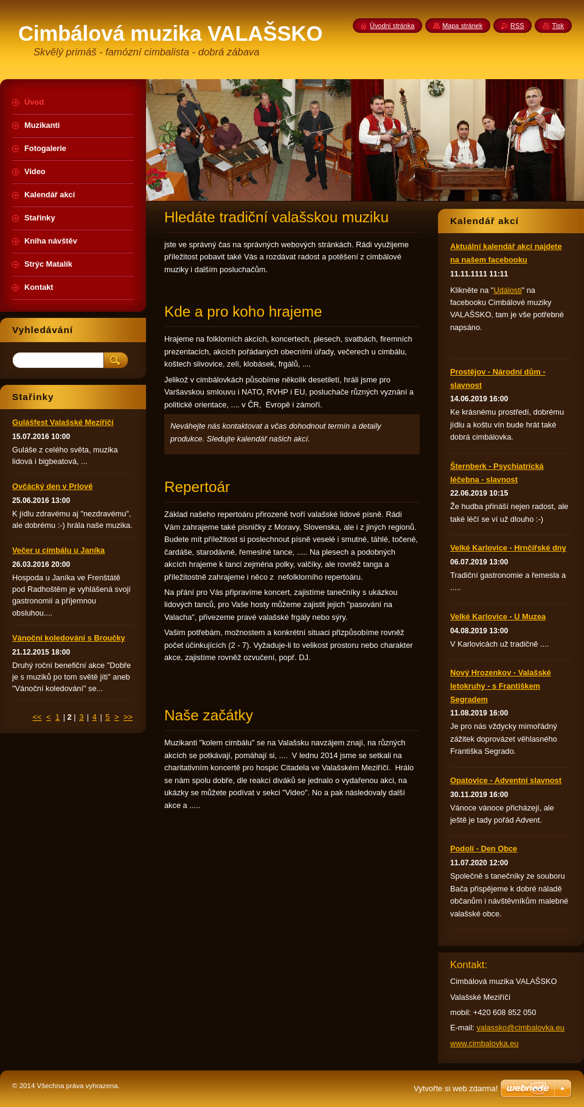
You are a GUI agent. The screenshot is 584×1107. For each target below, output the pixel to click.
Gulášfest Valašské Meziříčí (62, 422)
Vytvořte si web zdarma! (456, 1088)
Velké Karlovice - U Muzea (498, 616)
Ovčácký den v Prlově (52, 486)
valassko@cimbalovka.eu (520, 1027)
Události (507, 290)
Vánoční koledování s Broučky (68, 637)
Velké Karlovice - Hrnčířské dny (508, 547)
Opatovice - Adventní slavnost (505, 780)
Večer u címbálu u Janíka (58, 550)
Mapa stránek (462, 25)
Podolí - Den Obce (483, 848)
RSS (517, 25)
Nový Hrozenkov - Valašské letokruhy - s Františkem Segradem (500, 686)
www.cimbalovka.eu (484, 1043)
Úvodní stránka (392, 25)
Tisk (558, 25)
